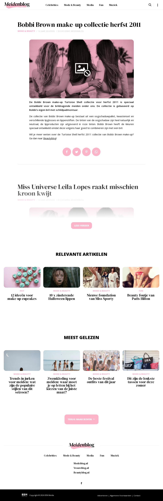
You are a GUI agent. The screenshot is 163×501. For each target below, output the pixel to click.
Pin (86, 152)
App (96, 152)
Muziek (113, 5)
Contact (137, 495)
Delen (67, 152)
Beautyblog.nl (81, 472)
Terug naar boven (79, 421)
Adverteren (103, 495)
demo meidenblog (74, 31)
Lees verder (81, 226)
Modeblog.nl (81, 463)
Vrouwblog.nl (81, 468)
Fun (101, 5)
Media (90, 5)
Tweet (76, 152)
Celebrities (52, 5)
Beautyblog (49, 138)
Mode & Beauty (72, 5)
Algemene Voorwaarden (120, 495)
